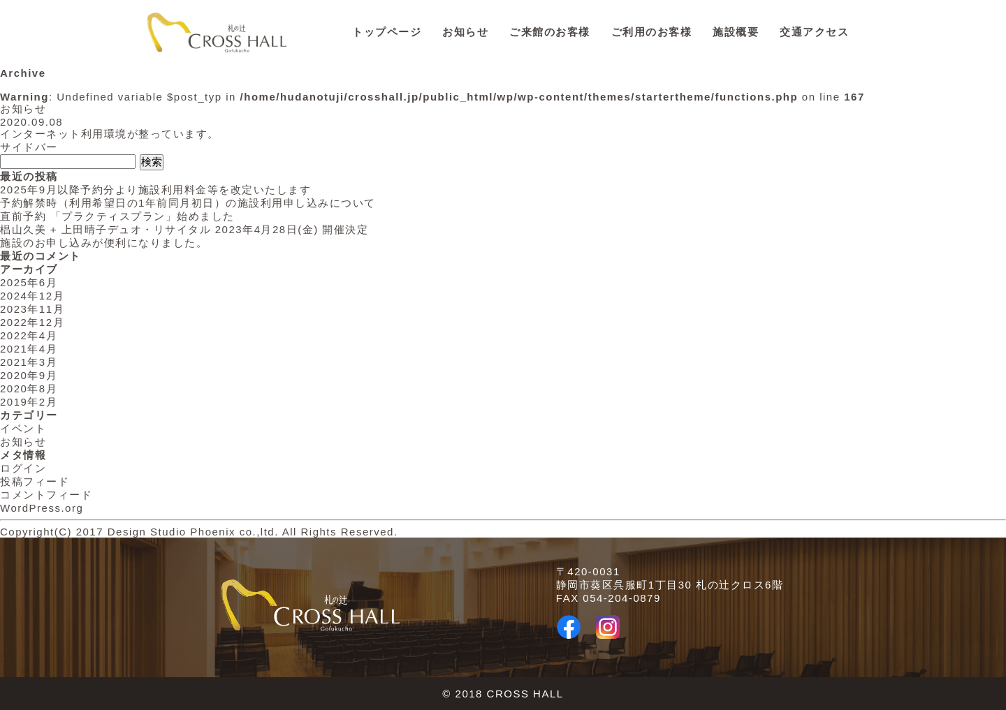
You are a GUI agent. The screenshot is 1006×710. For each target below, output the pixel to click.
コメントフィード (46, 495)
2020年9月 (28, 375)
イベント (23, 428)
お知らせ (465, 32)
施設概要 (736, 32)
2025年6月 (28, 282)
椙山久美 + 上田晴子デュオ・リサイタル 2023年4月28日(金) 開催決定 (184, 229)
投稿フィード (34, 481)
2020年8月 (28, 388)
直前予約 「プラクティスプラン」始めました (117, 216)
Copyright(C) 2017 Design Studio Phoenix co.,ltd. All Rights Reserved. (199, 532)
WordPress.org (41, 508)
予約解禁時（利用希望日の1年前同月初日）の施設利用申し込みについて (188, 203)
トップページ (386, 32)
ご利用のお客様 (651, 32)
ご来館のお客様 (549, 32)
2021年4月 (28, 349)
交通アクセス (814, 32)
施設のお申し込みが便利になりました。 (103, 243)
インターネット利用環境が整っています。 (109, 134)
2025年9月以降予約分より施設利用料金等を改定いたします (155, 189)
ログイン (23, 468)
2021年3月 (28, 362)
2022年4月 (28, 335)
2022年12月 (32, 322)
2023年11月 (32, 309)
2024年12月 (32, 296)
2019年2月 (28, 402)
